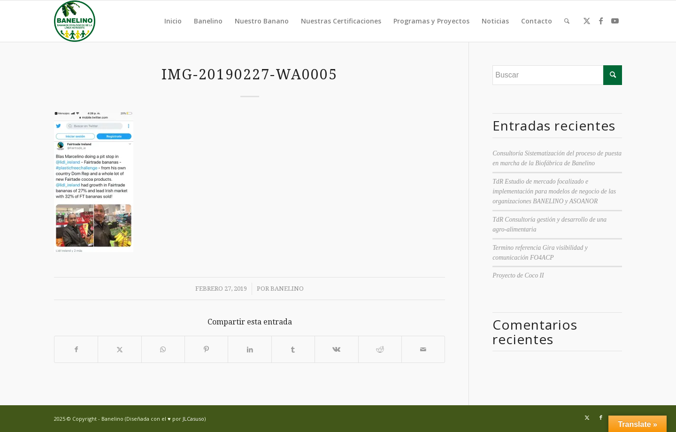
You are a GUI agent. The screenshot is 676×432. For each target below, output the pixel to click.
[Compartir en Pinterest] (206, 349)
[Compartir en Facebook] (76, 349)
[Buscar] (567, 21)
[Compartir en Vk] (336, 349)
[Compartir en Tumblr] (293, 349)
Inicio (173, 20)
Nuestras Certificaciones (341, 20)
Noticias (495, 20)
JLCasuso (193, 418)
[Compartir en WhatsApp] (163, 349)
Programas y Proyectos (431, 20)
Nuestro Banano (262, 20)
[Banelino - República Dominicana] (74, 21)
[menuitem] (567, 21)
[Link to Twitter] (587, 21)
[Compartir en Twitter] (119, 349)
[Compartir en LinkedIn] (249, 349)
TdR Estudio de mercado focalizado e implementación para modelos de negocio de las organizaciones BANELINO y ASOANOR (554, 191)
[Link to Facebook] (601, 21)
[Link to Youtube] (615, 21)
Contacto (536, 20)
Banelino (208, 20)
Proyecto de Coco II (518, 275)
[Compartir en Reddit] (380, 349)
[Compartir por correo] (423, 349)
